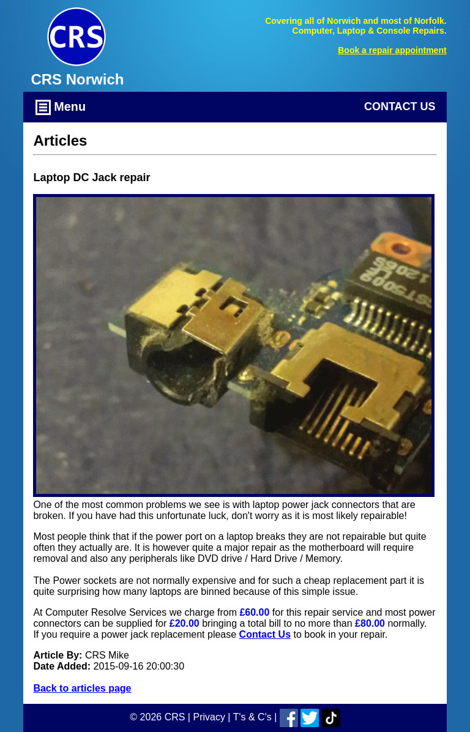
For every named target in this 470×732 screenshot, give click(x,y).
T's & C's (252, 717)
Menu (60, 107)
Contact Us (400, 106)
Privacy (209, 717)
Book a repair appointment (392, 50)
